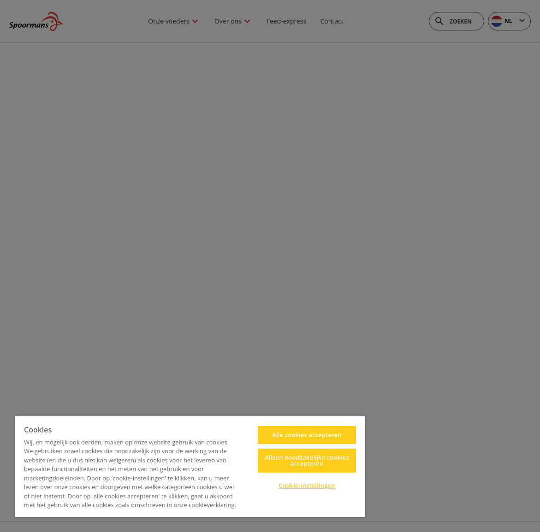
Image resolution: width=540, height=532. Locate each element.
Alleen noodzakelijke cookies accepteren (307, 460)
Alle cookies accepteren (306, 435)
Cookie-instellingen (307, 485)
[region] (190, 466)
